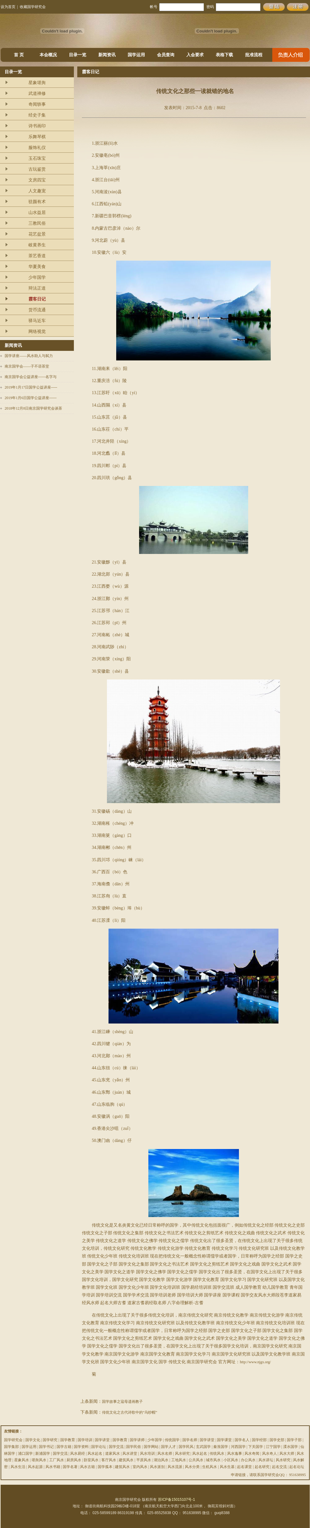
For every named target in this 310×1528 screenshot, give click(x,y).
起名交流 (279, 1467)
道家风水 (112, 1453)
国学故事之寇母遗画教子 (122, 1401)
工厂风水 (56, 1460)
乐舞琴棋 (37, 136)
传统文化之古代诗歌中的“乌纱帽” (129, 1412)
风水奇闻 (251, 1453)
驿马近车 (37, 320)
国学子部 (294, 1440)
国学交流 (116, 1447)
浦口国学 (25, 1453)
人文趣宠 (37, 191)
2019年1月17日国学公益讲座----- (31, 387)
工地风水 (178, 1460)
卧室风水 (91, 1460)
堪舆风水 (39, 1460)
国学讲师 (137, 1440)
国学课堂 (224, 1440)
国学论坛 (98, 1447)
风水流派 (175, 1467)
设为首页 (8, 7)
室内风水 (140, 1467)
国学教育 (67, 1440)
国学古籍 (64, 1447)
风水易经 (77, 1453)
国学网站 (151, 1447)
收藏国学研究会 (33, 7)
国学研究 (50, 1440)
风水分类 (192, 1467)
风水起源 (35, 1467)
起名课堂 (244, 1467)
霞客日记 (37, 299)
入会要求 (195, 55)
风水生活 (18, 1467)
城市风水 (213, 1460)
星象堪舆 (37, 82)
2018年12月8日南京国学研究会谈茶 (33, 408)
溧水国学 (290, 1447)
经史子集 (37, 115)
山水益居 (37, 212)
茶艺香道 (37, 255)
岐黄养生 (37, 245)
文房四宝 (37, 180)
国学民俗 (133, 1447)
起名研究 (262, 1467)
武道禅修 (37, 93)
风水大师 (286, 1453)
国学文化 (32, 1440)
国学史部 (277, 1440)
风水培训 (147, 1453)
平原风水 (143, 1460)
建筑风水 (126, 1460)
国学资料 (81, 1447)
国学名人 (242, 1440)
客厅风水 (108, 1460)
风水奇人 (269, 1453)
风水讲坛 (265, 1460)
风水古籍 (87, 1467)
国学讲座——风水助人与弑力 (29, 356)
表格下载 (224, 55)
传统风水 (217, 1453)
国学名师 (189, 1440)
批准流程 (253, 55)
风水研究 (182, 1453)
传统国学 (172, 1440)
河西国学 (238, 1447)
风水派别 (157, 1467)
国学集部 (11, 1447)
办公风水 (248, 1460)
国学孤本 (105, 1467)
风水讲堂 (129, 1453)
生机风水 (209, 1467)
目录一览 (77, 55)
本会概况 (48, 55)
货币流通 (37, 310)
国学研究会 (13, 1440)
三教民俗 (37, 223)
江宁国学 (273, 1447)
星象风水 (21, 1460)
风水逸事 (234, 1453)
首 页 (19, 55)
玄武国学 (203, 1447)
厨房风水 (73, 1460)
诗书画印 (37, 126)
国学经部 (259, 1440)
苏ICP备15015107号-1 (176, 1499)
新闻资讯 (107, 55)
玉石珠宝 (37, 158)
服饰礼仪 (37, 147)
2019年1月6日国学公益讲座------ (31, 398)
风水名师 (164, 1453)
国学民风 (186, 1447)
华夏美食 (37, 266)
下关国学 (255, 1447)
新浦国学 (42, 1453)
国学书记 (46, 1447)
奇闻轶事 (37, 104)
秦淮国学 (220, 1447)
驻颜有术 (37, 201)
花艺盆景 (37, 234)
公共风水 (196, 1460)
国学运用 (136, 55)
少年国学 (37, 277)
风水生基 (227, 1467)
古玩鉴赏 (37, 169)
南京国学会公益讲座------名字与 (31, 377)
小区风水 (230, 1460)
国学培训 (85, 1440)
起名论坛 (296, 1467)
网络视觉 (37, 331)
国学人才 (168, 1447)
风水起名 (94, 1453)
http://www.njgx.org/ (255, 1362)
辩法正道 (37, 288)
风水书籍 (52, 1467)
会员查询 (165, 55)
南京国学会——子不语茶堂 (27, 366)
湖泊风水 (161, 1460)
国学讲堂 (102, 1440)
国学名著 (70, 1467)
